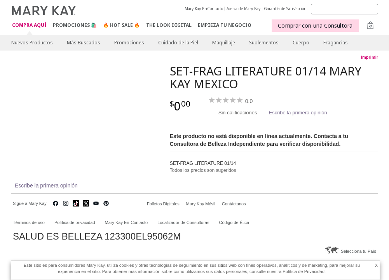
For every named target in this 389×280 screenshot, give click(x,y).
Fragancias (335, 42)
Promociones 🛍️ (75, 25)
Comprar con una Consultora (315, 25)
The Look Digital (169, 25)
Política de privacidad (74, 222)
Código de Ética (234, 222)
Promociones (129, 42)
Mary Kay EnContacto (204, 8)
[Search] (344, 9)
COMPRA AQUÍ (29, 25)
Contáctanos (234, 203)
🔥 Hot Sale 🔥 (121, 25)
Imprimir (369, 57)
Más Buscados (83, 42)
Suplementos (264, 42)
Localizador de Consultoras (183, 222)
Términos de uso (29, 222)
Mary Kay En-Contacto (126, 222)
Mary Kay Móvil (200, 203)
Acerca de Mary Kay (243, 8)
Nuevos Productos (32, 42)
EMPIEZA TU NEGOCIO (224, 25)
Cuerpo (301, 42)
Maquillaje (223, 42)
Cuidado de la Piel (178, 42)
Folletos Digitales (163, 203)
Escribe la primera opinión (298, 113)
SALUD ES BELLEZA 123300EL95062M (97, 236)
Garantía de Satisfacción (285, 8)
